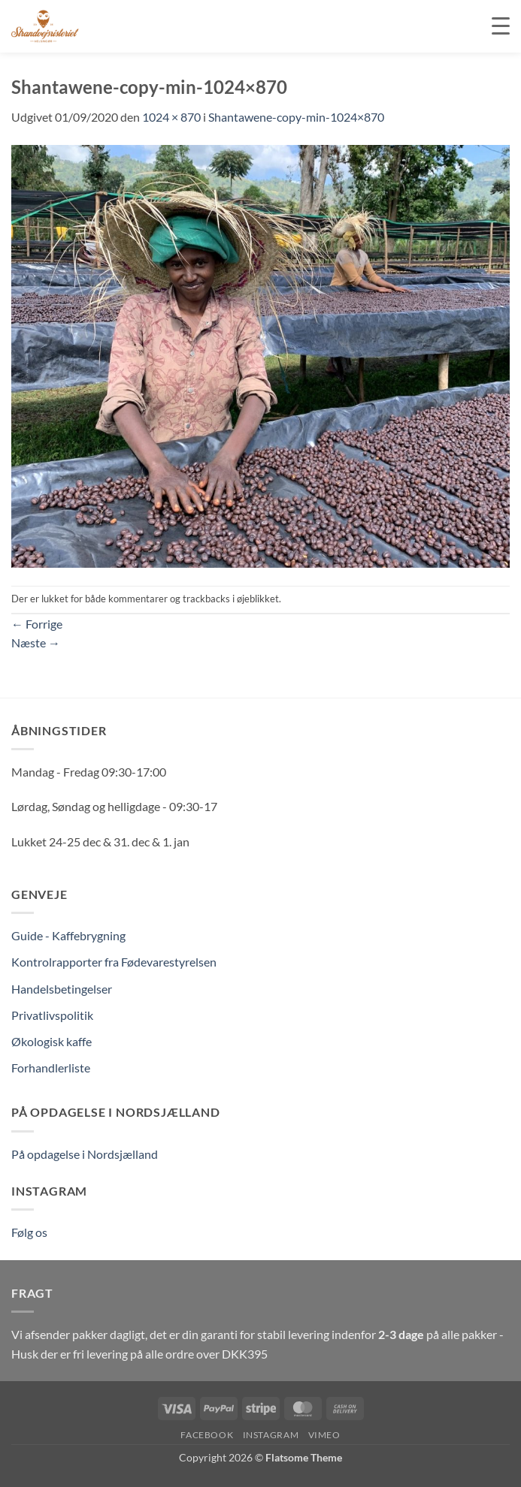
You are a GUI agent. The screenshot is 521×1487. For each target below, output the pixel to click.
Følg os (29, 1232)
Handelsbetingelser (61, 989)
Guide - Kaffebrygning (68, 935)
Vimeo (324, 1434)
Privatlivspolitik (52, 1015)
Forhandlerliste (50, 1067)
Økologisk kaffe (51, 1041)
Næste (35, 642)
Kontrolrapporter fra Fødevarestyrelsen (114, 962)
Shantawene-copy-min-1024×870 (296, 117)
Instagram (271, 1434)
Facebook (206, 1434)
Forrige (36, 624)
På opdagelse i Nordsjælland (84, 1154)
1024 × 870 (171, 117)
